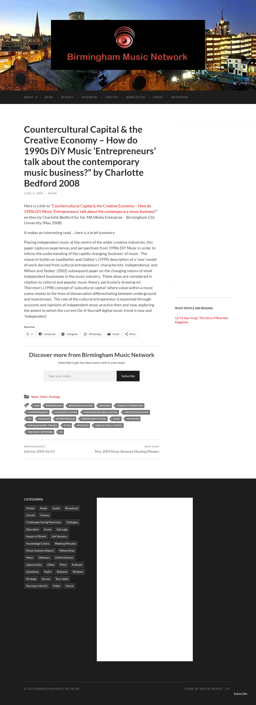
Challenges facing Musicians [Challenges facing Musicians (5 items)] (43, 522)
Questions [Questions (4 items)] (32, 571)
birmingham (54, 405)
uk (61, 431)
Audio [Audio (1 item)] (56, 508)
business (105, 405)
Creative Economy (136, 412)
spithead (83, 425)
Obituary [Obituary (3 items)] (44, 557)
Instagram (179, 97)
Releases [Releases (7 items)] (62, 571)
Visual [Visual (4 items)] (69, 585)
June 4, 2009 (33, 193)
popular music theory (42, 425)
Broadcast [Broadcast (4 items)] (71, 508)
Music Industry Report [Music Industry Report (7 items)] (40, 550)
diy (30, 418)
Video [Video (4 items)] (56, 585)
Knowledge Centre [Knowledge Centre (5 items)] (37, 543)
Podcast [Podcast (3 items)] (77, 564)
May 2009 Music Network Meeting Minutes (127, 449)
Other (44, 396)
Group (158, 97)
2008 (37, 405)
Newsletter (135, 97)
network (133, 418)
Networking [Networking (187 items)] (66, 550)
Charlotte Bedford (130, 405)
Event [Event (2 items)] (47, 529)
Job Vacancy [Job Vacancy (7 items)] (59, 536)
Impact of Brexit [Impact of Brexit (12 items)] (36, 536)
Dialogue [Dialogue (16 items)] (72, 522)
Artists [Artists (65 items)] (30, 508)
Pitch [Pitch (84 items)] (63, 564)
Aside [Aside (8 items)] (43, 508)
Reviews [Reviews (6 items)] (78, 571)
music (116, 418)
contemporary (38, 412)
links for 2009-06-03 (39, 449)
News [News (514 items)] (29, 557)
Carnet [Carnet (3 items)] (30, 515)
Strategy (54, 396)
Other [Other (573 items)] (51, 564)
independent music (93, 418)
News (49, 97)
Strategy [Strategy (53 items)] (31, 578)
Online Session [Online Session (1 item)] (64, 557)
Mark (52, 193)
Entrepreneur (65, 418)
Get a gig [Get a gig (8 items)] (62, 529)
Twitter (111, 97)
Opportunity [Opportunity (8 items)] (34, 564)
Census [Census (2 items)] (44, 515)
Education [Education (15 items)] (32, 529)
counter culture (66, 412)
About (29, 97)
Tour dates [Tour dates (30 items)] (62, 578)
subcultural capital (108, 425)
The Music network (40, 431)
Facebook (89, 97)
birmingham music (81, 405)
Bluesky (67, 97)
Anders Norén (210, 688)
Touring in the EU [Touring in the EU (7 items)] (36, 585)
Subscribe (128, 376)
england (44, 418)
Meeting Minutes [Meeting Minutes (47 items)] (65, 543)
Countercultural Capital (101, 412)
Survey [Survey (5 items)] (46, 578)
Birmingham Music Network (57, 688)
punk (67, 425)
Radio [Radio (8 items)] (47, 571)
